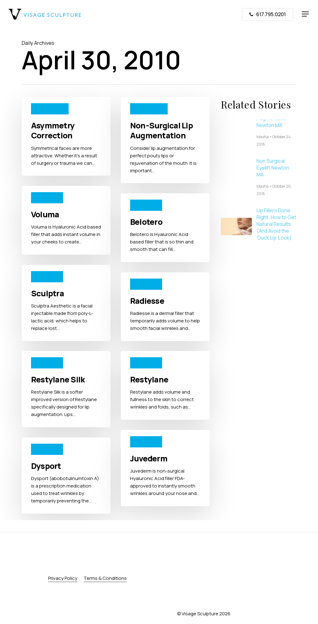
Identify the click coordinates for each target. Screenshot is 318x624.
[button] (305, 14)
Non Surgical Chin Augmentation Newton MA (276, 126)
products (47, 197)
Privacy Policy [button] (62, 578)
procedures (49, 108)
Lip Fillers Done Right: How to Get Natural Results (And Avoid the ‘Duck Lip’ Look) (276, 232)
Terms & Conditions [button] (105, 578)
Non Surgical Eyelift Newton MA (273, 175)
